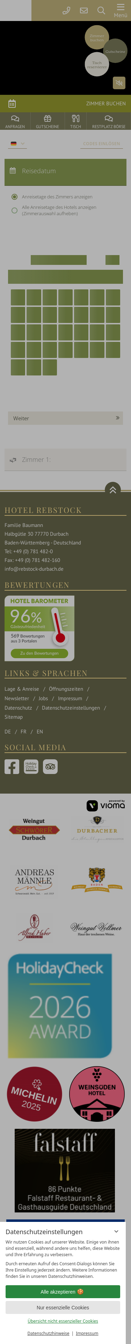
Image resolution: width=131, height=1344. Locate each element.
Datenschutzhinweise (49, 1333)
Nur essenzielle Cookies (63, 1307)
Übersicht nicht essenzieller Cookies (63, 1321)
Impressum (87, 1333)
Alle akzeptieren (63, 1292)
